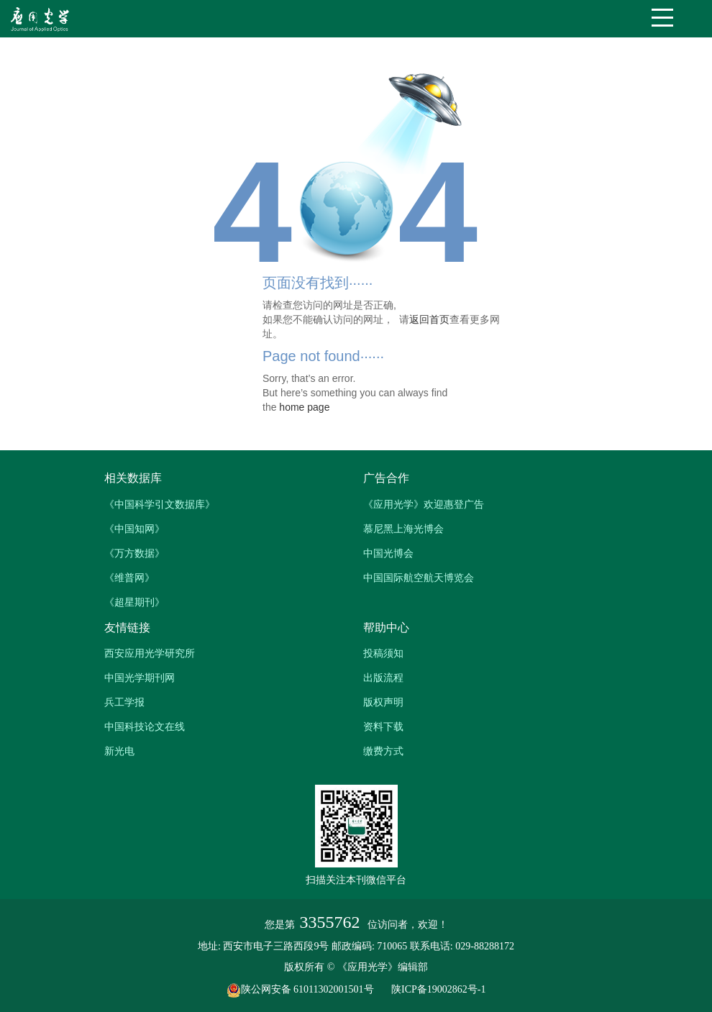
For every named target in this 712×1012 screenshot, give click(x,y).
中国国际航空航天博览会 (418, 577)
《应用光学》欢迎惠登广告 (423, 504)
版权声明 (383, 702)
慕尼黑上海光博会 (403, 528)
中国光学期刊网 (139, 677)
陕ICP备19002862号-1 (438, 989)
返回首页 (429, 319)
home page (304, 407)
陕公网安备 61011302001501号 (308, 989)
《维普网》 (129, 577)
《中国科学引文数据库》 (159, 504)
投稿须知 (383, 653)
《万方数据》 (134, 553)
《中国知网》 (134, 528)
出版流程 (383, 677)
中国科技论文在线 (144, 726)
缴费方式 (383, 751)
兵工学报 (124, 702)
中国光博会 (388, 553)
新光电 (119, 751)
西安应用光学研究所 (149, 653)
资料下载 (383, 726)
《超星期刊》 (134, 602)
